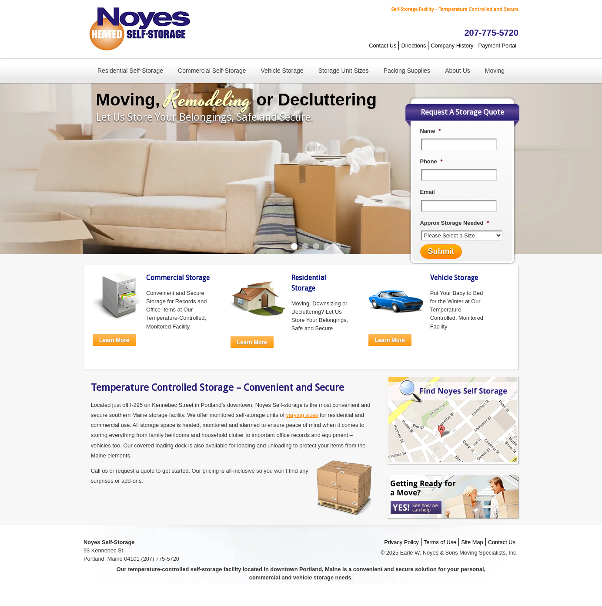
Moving (495, 70)
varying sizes (302, 415)
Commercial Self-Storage (212, 70)
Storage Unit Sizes (343, 70)
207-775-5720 (491, 32)
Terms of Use (440, 542)
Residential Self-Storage (130, 70)
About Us (457, 70)
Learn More (114, 340)
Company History (452, 45)
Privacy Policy (401, 542)
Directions (413, 45)
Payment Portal (497, 45)
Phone (431, 161)
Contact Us (382, 45)
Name (430, 131)
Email (427, 192)
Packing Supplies (407, 70)
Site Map (472, 542)
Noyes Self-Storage (138, 29)
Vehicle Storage (282, 70)
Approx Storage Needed (454, 223)
